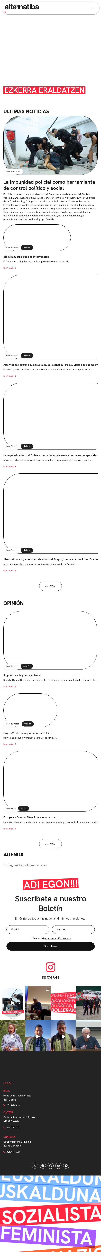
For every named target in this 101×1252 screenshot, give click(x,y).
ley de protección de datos (57, 938)
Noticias (26, 247)
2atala (23, 808)
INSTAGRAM (50, 977)
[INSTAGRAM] (50, 967)
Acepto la (52, 938)
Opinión (26, 666)
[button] (93, 8)
